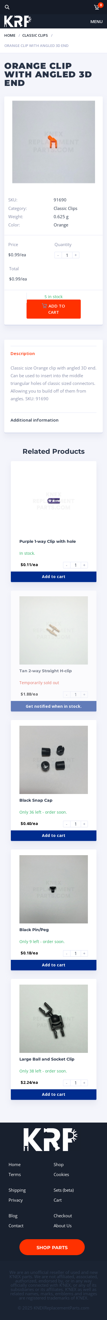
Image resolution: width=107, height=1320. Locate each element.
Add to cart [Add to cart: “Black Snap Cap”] (53, 835)
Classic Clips (35, 35)
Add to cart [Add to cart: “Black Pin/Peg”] (53, 965)
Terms (15, 1174)
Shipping (17, 1190)
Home (9, 35)
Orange (61, 225)
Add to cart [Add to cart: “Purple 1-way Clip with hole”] (53, 576)
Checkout (63, 1215)
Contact (16, 1225)
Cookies (61, 1174)
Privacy (16, 1200)
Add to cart (53, 309)
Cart (58, 1200)
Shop (59, 1164)
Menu (96, 21)
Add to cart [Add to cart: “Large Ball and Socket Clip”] (53, 1094)
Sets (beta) (64, 1190)
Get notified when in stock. (54, 706)
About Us (63, 1225)
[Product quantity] (69, 255)
